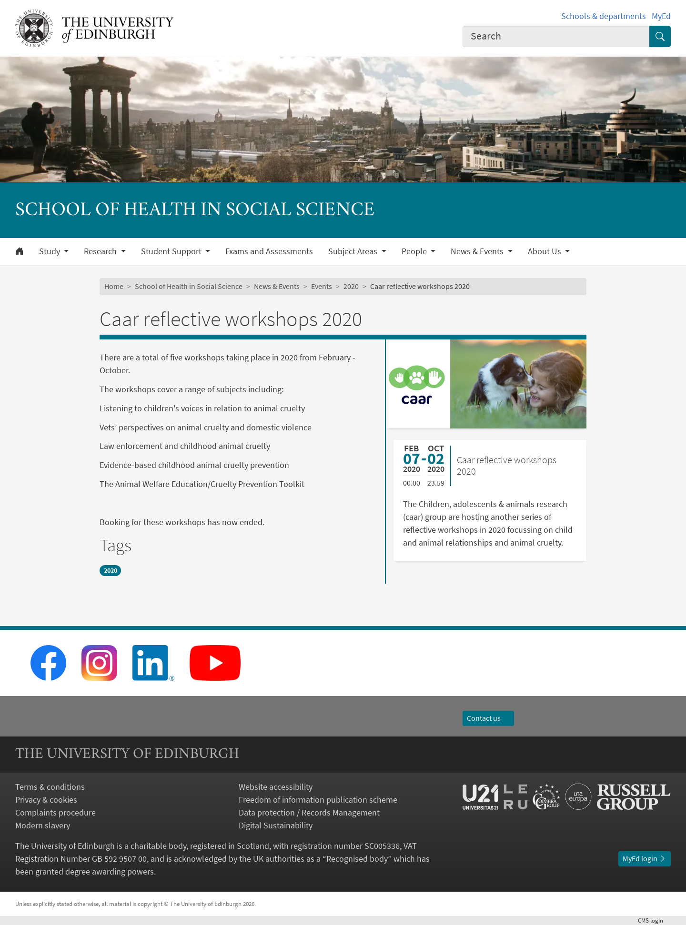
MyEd (661, 15)
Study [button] (50, 251)
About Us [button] (545, 251)
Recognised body (357, 858)
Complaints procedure (55, 812)
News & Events (277, 286)
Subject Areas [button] (353, 251)
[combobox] (556, 36)
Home (113, 286)
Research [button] (101, 251)
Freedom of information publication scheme (318, 799)
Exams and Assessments (269, 251)
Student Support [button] (172, 251)
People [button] (415, 251)
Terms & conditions (50, 786)
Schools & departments (603, 15)
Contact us (488, 718)
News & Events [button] (478, 251)
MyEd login (644, 858)
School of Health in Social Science (188, 286)
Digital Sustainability (276, 825)
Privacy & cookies (46, 799)
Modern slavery (42, 825)
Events (321, 286)
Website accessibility (276, 786)
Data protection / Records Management (309, 812)
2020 (351, 286)
